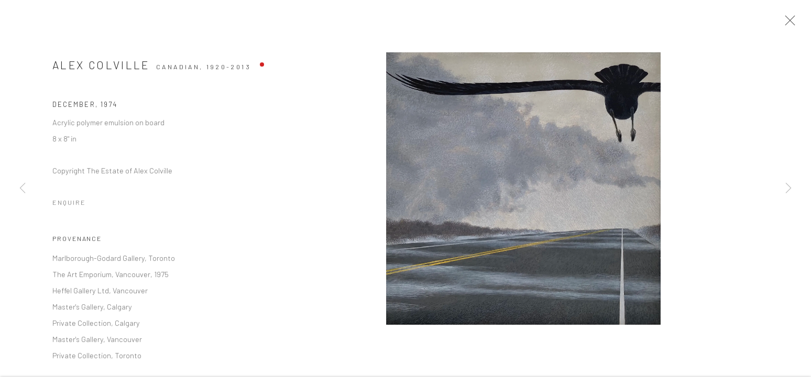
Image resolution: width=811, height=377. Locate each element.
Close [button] (789, 23)
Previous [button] (22, 188)
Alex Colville (101, 67)
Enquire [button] (69, 205)
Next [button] (788, 188)
